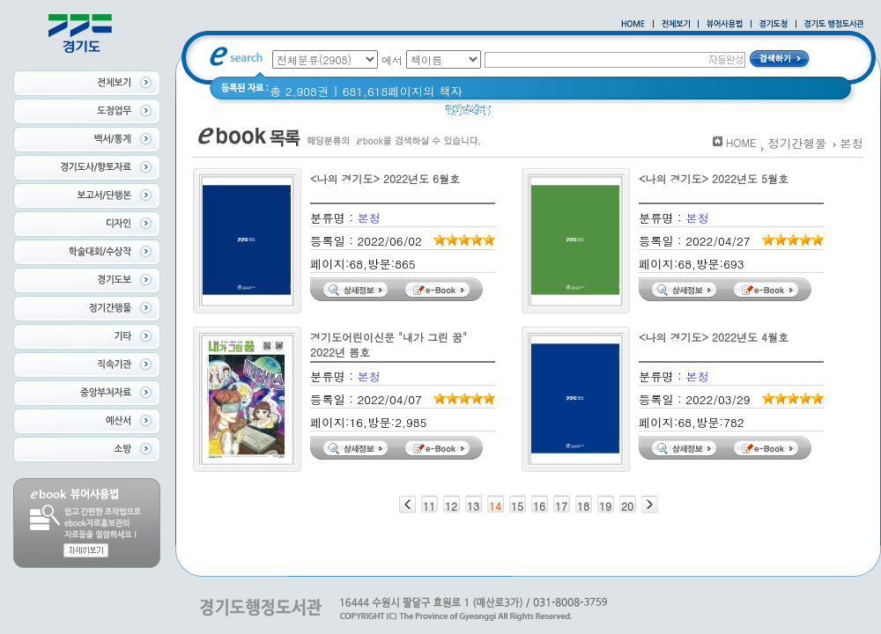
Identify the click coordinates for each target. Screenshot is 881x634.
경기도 (652, 114)
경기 (610, 114)
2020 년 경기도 (543, 114)
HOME (741, 142)
